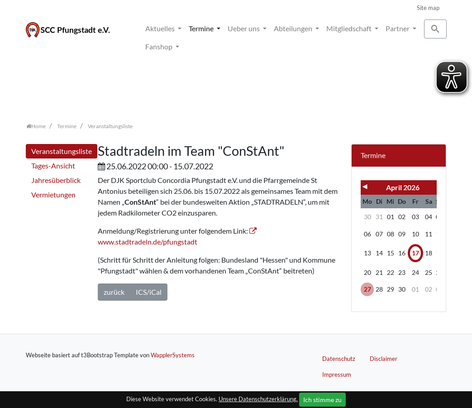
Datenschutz (338, 358)
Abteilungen (294, 28)
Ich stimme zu (322, 399)
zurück (114, 292)
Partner (398, 28)
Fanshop (159, 46)
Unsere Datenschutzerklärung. (258, 399)
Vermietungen (53, 194)
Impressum (336, 374)
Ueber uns (244, 28)
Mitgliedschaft (349, 28)
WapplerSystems (173, 355)
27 (367, 289)
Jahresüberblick (56, 180)
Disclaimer (383, 358)
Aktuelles (160, 28)
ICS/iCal (149, 292)
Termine (202, 28)
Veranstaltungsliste (61, 151)
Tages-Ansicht (53, 165)
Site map (428, 7)
